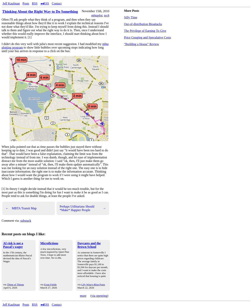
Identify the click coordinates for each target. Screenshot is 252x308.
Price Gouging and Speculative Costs (147, 37)
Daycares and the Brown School (89, 245)
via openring (99, 295)
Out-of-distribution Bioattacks (143, 24)
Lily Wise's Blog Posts (93, 284)
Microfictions (49, 243)
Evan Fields (50, 284)
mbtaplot (96, 15)
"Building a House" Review (141, 44)
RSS (34, 3)
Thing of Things (15, 284)
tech (106, 15)
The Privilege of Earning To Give (145, 30)
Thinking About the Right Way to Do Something (40, 11)
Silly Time (130, 17)
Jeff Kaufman (11, 3)
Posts (25, 3)
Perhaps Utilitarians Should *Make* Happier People (83, 208)
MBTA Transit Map (21, 208)
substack (25, 220)
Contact (57, 3)
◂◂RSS (44, 3)
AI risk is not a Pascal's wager (13, 245)
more (83, 295)
